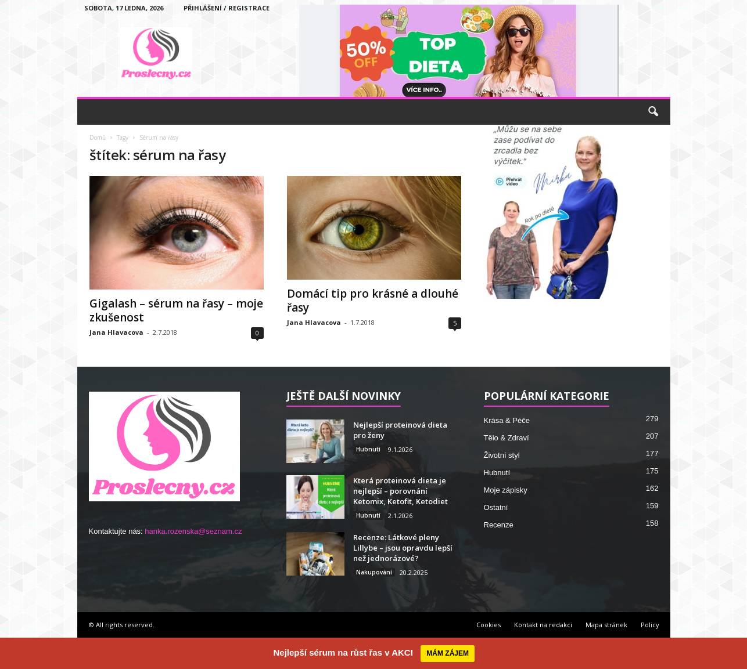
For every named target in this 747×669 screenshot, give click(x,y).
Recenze (498, 524)
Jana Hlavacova (116, 332)
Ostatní (496, 507)
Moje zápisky (505, 490)
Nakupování (374, 572)
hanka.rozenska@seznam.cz (193, 531)
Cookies (488, 624)
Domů (97, 137)
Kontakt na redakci (543, 624)
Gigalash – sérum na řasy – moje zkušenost (176, 310)
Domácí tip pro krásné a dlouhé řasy (372, 300)
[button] (653, 112)
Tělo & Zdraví (506, 437)
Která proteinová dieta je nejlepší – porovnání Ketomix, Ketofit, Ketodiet (400, 491)
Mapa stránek (606, 624)
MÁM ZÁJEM (447, 653)
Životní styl (502, 455)
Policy (650, 624)
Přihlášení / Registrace (227, 7)
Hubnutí (368, 449)
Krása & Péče (507, 420)
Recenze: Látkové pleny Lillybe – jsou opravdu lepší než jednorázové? (402, 547)
